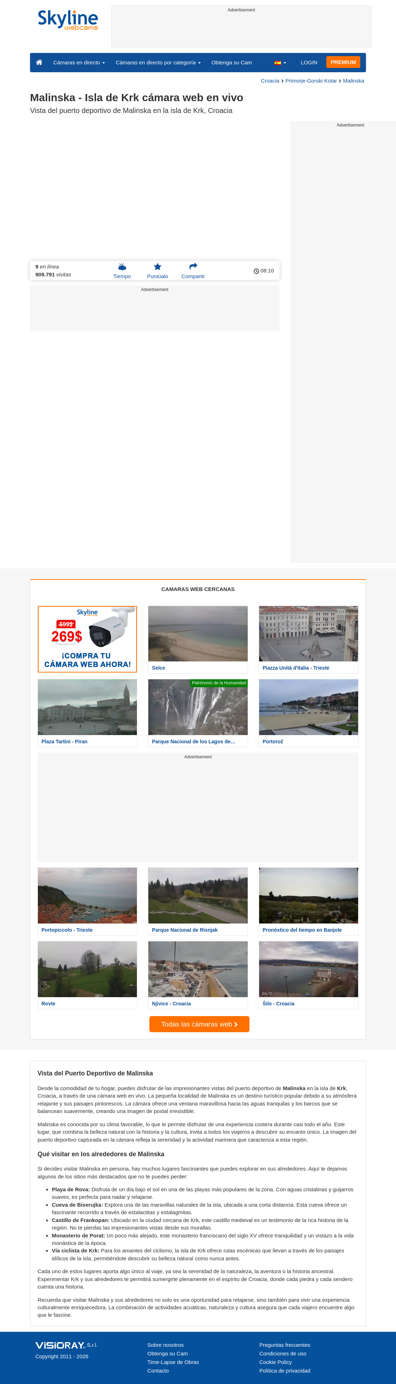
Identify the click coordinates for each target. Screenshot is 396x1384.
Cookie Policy (275, 1362)
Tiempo (122, 270)
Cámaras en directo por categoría (158, 62)
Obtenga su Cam (232, 62)
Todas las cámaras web (199, 1024)
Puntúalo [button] (157, 270)
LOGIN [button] (309, 62)
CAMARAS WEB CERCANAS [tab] (198, 589)
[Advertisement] (241, 31)
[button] (280, 62)
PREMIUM (343, 62)
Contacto (158, 1371)
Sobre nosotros (165, 1345)
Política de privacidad (285, 1371)
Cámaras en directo (79, 62)
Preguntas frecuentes (285, 1345)
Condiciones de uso (283, 1353)
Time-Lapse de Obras (173, 1362)
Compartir (193, 270)
